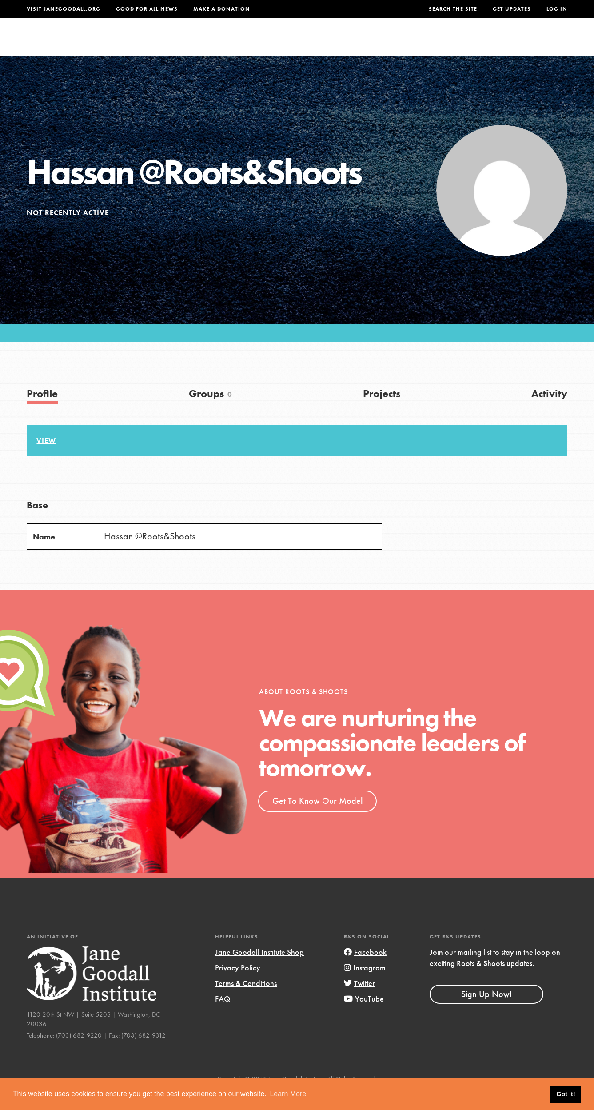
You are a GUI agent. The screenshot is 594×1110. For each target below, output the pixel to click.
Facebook (365, 970)
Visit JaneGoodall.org (63, 8)
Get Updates (512, 8)
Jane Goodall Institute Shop (259, 970)
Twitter (359, 1001)
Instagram (365, 986)
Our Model (375, 43)
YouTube (364, 1017)
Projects (431, 43)
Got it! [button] (565, 1094)
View (46, 458)
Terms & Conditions (246, 1001)
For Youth (235, 43)
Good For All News (147, 8)
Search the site (453, 8)
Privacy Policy (237, 986)
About (185, 43)
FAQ (222, 1017)
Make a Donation (221, 8)
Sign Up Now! (486, 1012)
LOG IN (556, 8)
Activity (549, 412)
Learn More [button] (288, 1094)
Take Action (538, 42)
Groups (480, 43)
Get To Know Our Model (317, 819)
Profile (42, 412)
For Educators (305, 43)
